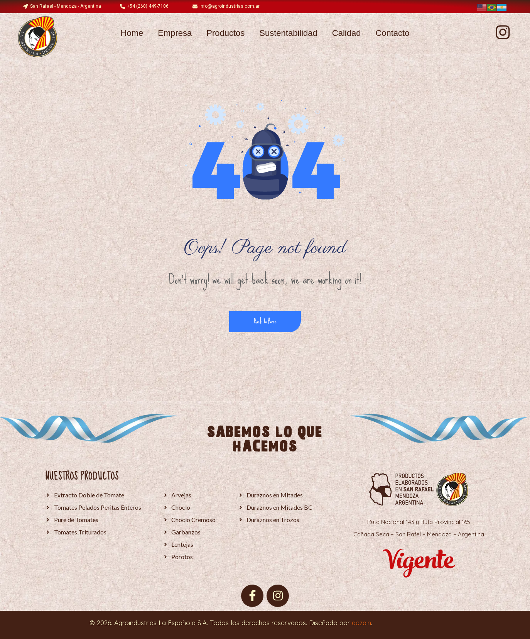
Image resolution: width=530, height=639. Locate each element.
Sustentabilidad (288, 33)
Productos (225, 33)
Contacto (392, 33)
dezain (361, 623)
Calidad (346, 33)
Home (132, 33)
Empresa (175, 33)
